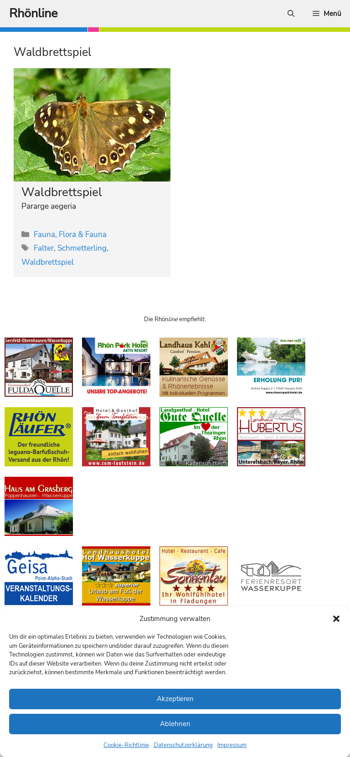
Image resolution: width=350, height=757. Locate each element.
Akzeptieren (175, 698)
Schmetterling (82, 248)
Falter (44, 248)
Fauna (44, 234)
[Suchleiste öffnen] (291, 13)
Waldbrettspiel (61, 192)
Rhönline (33, 13)
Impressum (232, 745)
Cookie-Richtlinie (126, 745)
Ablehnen (175, 723)
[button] (336, 618)
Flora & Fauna (83, 234)
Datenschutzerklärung (183, 745)
